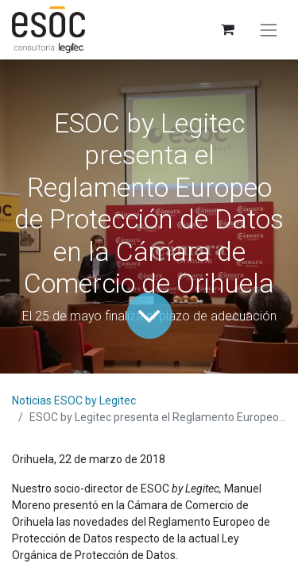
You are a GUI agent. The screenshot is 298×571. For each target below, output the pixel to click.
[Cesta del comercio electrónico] (227, 30)
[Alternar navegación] (268, 30)
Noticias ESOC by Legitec (74, 400)
